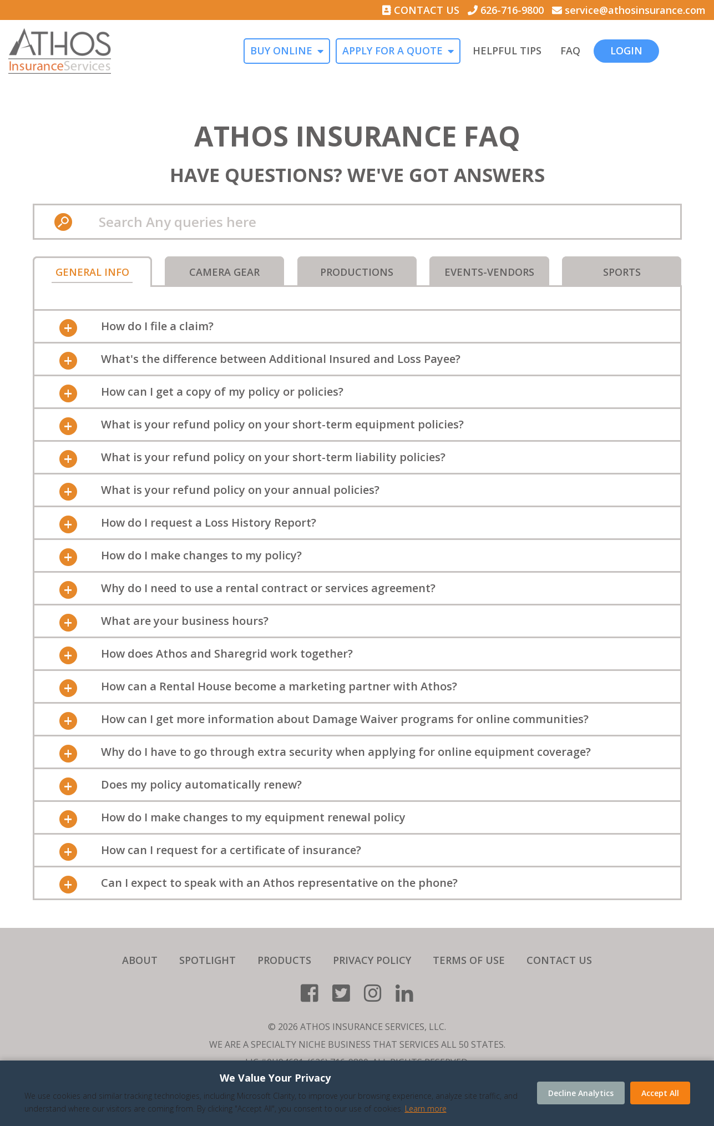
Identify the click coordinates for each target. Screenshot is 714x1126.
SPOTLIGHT (207, 960)
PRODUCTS (284, 960)
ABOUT (140, 960)
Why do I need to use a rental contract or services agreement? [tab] (268, 587)
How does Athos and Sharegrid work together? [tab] (227, 653)
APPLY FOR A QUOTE (438, 51)
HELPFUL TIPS (552, 51)
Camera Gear (224, 272)
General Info (92, 272)
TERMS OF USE (469, 960)
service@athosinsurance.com (629, 10)
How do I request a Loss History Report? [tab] (208, 522)
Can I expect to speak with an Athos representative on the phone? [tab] (279, 882)
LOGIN (672, 50)
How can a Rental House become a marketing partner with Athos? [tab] (279, 686)
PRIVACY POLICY (372, 960)
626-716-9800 (506, 10)
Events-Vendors (489, 272)
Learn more (426, 1108)
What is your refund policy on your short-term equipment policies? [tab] (282, 424)
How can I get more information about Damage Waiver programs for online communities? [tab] (345, 718)
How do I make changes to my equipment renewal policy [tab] (253, 817)
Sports (622, 272)
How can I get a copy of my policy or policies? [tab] (222, 391)
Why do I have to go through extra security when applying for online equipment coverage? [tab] (346, 751)
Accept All (660, 1093)
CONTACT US (420, 10)
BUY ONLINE (327, 51)
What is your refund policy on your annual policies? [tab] (240, 489)
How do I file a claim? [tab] (157, 326)
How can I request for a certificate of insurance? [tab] (231, 849)
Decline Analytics (581, 1093)
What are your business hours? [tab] (185, 620)
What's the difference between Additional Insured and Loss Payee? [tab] (280, 358)
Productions (356, 272)
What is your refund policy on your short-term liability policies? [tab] (273, 457)
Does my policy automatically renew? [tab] (201, 784)
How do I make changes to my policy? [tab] (201, 555)
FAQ (616, 51)
